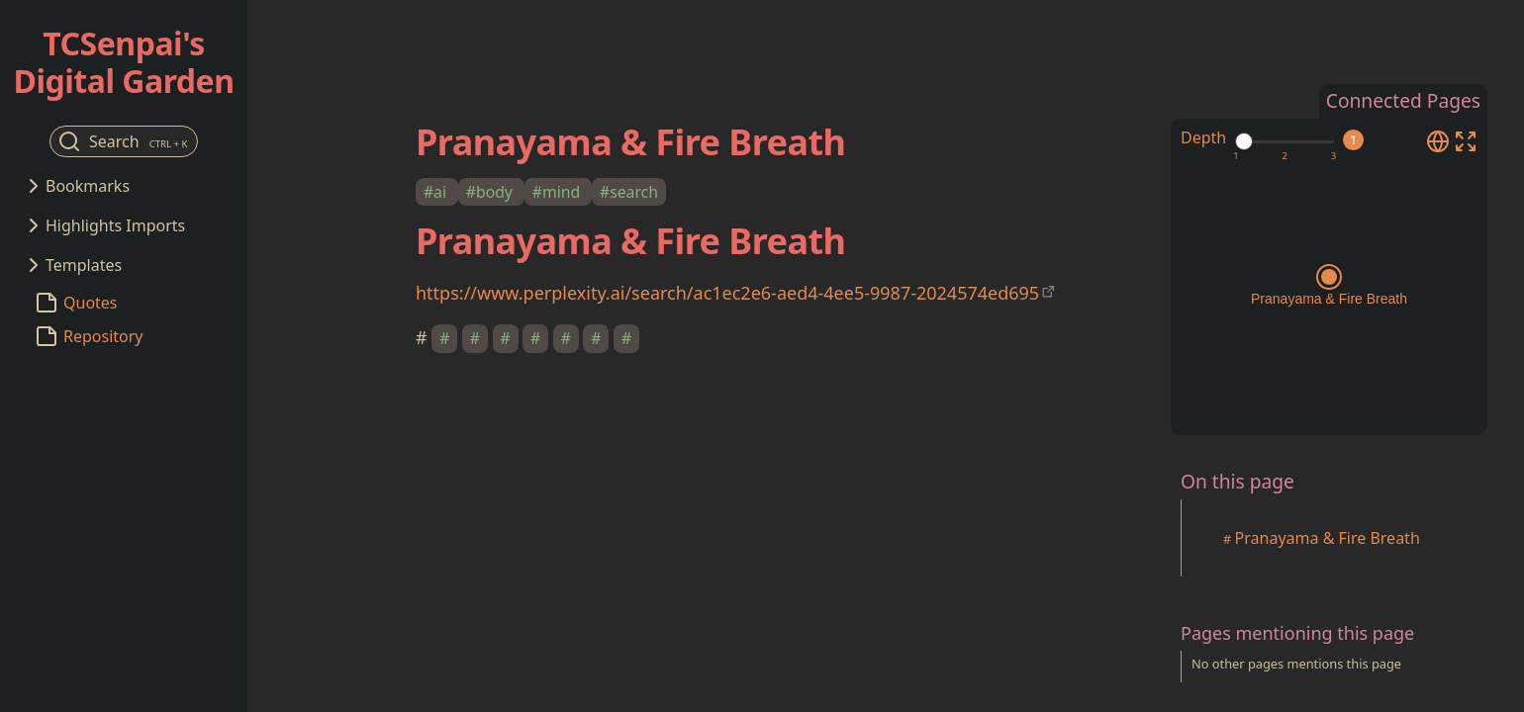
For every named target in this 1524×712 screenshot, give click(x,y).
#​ (444, 338)
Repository (103, 336)
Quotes (90, 302)
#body (491, 192)
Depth (1203, 137)
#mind (558, 192)
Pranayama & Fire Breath (1327, 538)
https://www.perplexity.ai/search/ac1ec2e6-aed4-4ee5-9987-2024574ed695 (727, 293)
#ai (437, 192)
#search (629, 192)
